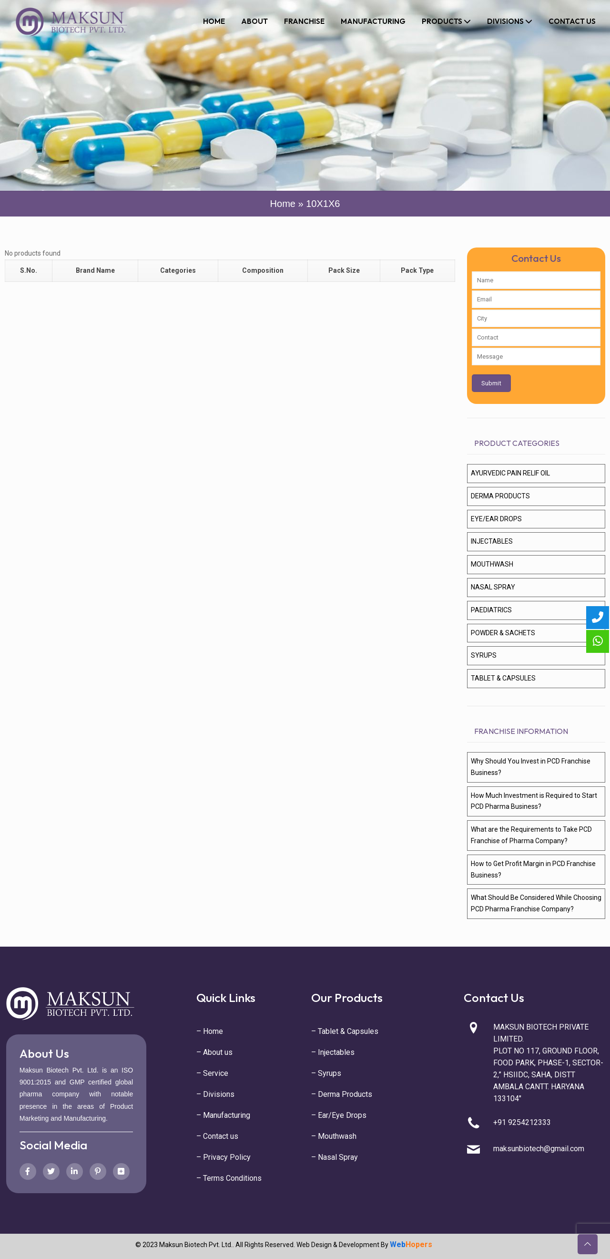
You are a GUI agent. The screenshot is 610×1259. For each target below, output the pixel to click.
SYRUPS (484, 655)
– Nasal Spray (334, 1157)
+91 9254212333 (522, 1122)
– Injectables (333, 1052)
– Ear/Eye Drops (338, 1115)
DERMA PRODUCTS (500, 496)
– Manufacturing (223, 1115)
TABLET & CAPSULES (503, 678)
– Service (212, 1073)
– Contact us (217, 1136)
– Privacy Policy (223, 1157)
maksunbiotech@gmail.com (538, 1148)
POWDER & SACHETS (503, 633)
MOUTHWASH (492, 564)
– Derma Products (341, 1094)
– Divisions (215, 1094)
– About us (214, 1052)
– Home (209, 1031)
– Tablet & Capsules (344, 1031)
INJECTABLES (492, 541)
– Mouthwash (333, 1136)
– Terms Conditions (229, 1178)
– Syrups (326, 1073)
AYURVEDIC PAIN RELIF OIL (510, 473)
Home (282, 203)
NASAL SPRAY (493, 587)
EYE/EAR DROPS (496, 519)
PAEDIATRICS (491, 610)
